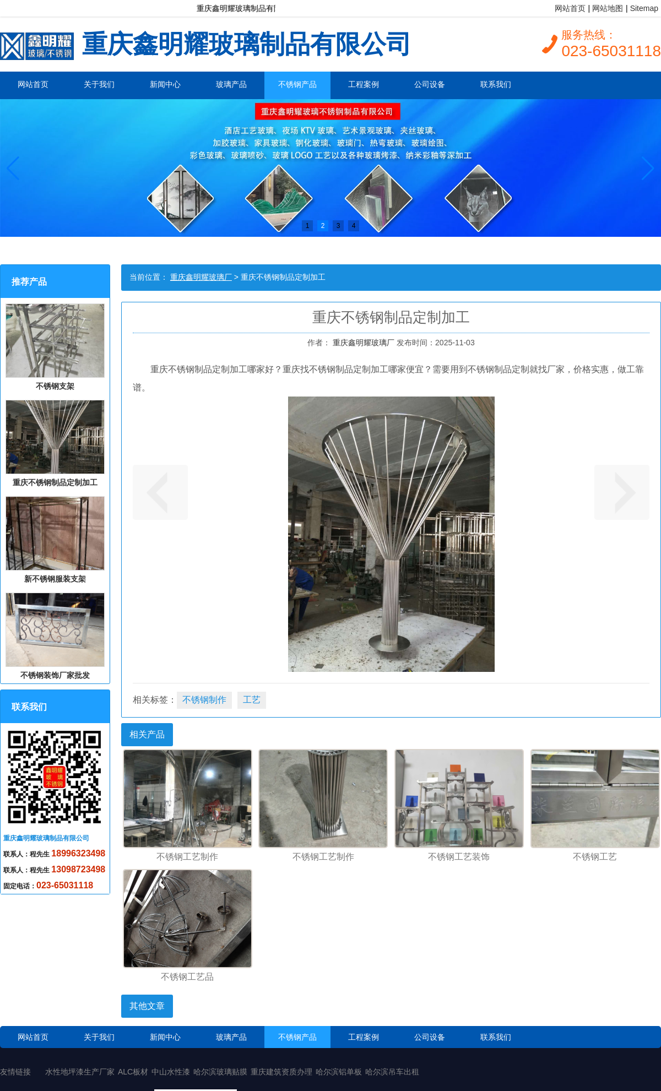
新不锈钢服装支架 (55, 539)
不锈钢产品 (297, 84)
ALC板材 (133, 1071)
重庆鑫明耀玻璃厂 (201, 277)
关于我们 (99, 84)
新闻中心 (165, 84)
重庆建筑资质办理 (281, 1071)
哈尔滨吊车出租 (392, 1071)
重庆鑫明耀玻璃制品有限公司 (205, 42)
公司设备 (429, 84)
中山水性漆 (170, 1071)
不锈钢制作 (204, 699)
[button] (13, 168)
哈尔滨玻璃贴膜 (220, 1071)
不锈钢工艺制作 (187, 856)
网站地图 (607, 8)
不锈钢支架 (55, 346)
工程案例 (363, 84)
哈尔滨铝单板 (339, 1071)
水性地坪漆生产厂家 (80, 1071)
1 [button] (308, 226)
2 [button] (323, 226)
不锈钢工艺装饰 (459, 856)
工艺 (252, 699)
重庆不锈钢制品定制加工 (55, 443)
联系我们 (495, 84)
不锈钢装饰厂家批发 (55, 636)
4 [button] (354, 226)
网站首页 (570, 8)
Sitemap (644, 8)
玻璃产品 (231, 84)
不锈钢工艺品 (187, 976)
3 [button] (338, 226)
